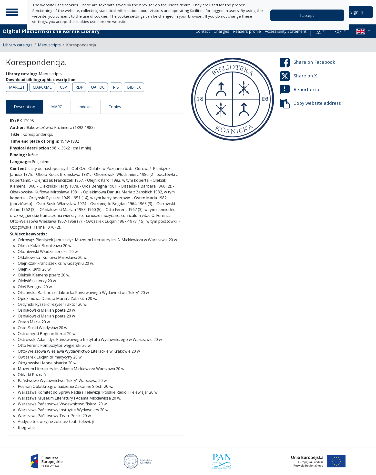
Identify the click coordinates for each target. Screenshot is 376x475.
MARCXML (42, 87)
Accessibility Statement (285, 31)
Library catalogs (17, 45)
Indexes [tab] (85, 106)
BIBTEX (134, 87)
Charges (221, 31)
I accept (307, 15)
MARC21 (16, 87)
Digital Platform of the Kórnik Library (51, 31)
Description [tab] (24, 106)
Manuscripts (49, 45)
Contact (203, 31)
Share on (307, 62)
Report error (300, 90)
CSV (63, 87)
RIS (116, 87)
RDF (79, 87)
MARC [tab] (56, 106)
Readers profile (247, 31)
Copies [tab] (115, 106)
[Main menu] (12, 12)
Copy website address (310, 103)
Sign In (356, 12)
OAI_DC (98, 87)
